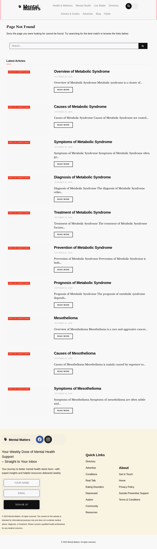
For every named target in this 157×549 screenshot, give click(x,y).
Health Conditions (19, 72)
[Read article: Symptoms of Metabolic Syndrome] (27, 154)
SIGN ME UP (21, 504)
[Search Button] (142, 46)
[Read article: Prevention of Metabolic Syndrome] (27, 260)
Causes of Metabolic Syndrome (80, 107)
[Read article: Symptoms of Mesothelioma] (27, 401)
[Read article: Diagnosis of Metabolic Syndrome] (27, 190)
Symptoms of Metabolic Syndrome (83, 142)
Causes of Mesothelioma (75, 353)
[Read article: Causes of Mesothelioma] (27, 366)
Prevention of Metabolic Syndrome (83, 247)
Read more (65, 89)
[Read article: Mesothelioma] (27, 330)
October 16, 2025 (63, 323)
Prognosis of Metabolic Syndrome (82, 283)
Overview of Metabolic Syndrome (82, 71)
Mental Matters (32, 7)
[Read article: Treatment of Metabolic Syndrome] (27, 225)
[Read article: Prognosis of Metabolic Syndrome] (27, 295)
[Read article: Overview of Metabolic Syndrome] (27, 84)
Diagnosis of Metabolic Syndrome (82, 177)
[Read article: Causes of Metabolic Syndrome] (27, 119)
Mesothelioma (66, 318)
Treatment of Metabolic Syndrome (82, 212)
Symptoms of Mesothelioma (77, 388)
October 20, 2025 (63, 77)
